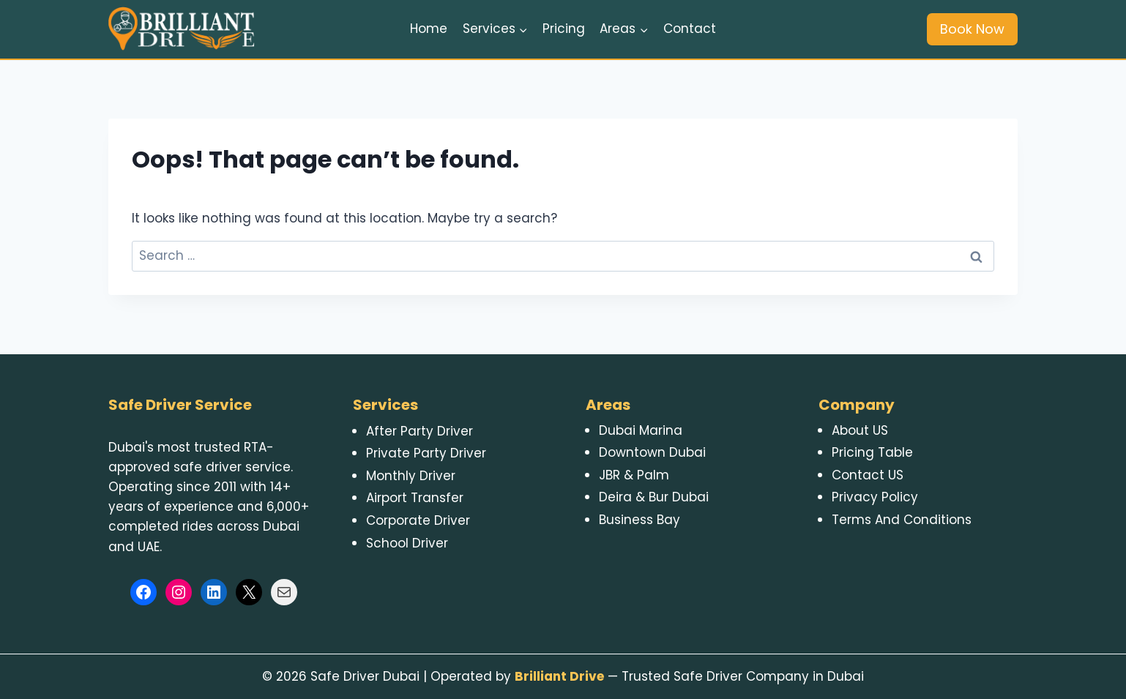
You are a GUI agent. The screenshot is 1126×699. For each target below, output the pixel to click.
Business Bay (639, 519)
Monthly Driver (410, 476)
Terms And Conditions (902, 519)
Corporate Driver (418, 520)
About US (860, 430)
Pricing (564, 28)
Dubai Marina (640, 430)
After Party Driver (419, 431)
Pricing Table (872, 452)
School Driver (407, 543)
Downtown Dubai (652, 452)
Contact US (867, 475)
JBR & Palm (634, 475)
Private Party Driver (426, 453)
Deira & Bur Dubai (654, 497)
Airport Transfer (414, 498)
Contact (689, 28)
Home (428, 28)
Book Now (972, 29)
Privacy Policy (875, 497)
